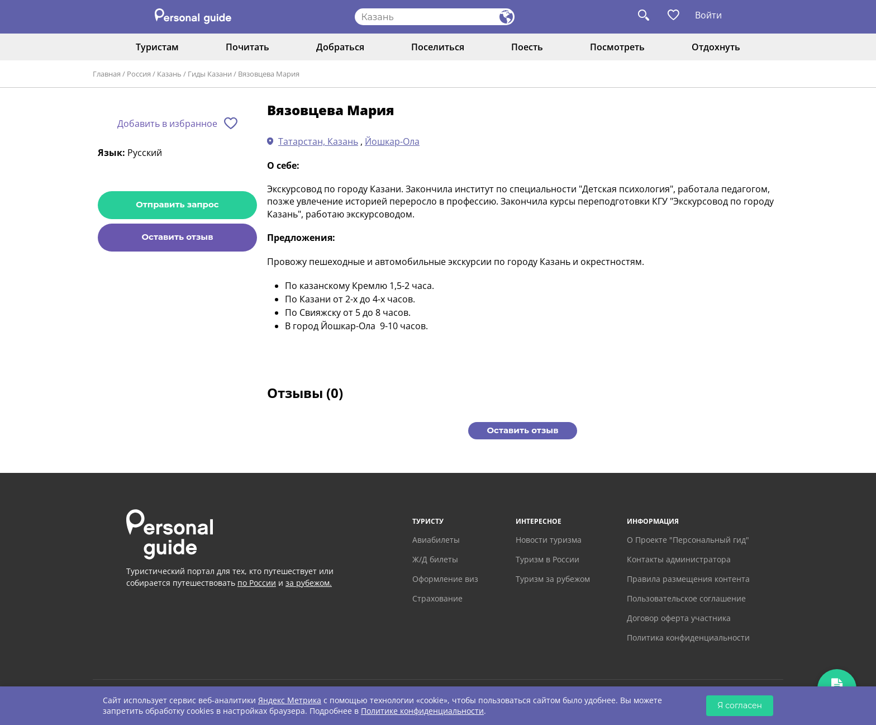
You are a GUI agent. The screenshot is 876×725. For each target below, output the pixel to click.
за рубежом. (308, 582)
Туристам (157, 47)
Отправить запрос (177, 204)
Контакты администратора (679, 559)
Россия (139, 74)
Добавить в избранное (167, 123)
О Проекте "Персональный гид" (688, 539)
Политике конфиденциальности (422, 710)
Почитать (247, 47)
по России (256, 582)
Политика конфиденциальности (688, 637)
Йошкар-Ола (392, 141)
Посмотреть (617, 47)
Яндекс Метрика (289, 700)
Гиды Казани (210, 74)
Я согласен (739, 705)
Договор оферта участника (679, 618)
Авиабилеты (436, 539)
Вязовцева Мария (268, 74)
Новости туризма (549, 539)
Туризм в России (547, 559)
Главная (107, 74)
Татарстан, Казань (318, 141)
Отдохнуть (716, 47)
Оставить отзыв (177, 236)
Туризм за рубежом (553, 579)
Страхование (437, 598)
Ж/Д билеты (435, 559)
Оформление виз (445, 579)
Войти (708, 15)
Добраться (340, 47)
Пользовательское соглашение (686, 598)
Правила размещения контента (688, 579)
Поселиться (437, 47)
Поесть (527, 47)
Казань (169, 74)
